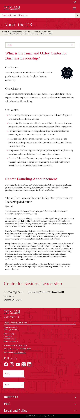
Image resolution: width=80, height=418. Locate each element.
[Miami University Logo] (12, 8)
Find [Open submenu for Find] (7, 403)
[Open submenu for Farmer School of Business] (77, 15)
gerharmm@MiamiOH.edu (39, 292)
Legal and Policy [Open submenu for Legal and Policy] (15, 410)
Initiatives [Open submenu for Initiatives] (11, 397)
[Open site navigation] (74, 8)
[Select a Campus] (40, 323)
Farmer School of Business (15, 15)
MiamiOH (5, 32)
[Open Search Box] (75, 2)
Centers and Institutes (42, 32)
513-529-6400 (20, 352)
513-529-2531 (25, 349)
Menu (10, 45)
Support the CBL (58, 292)
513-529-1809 (21, 346)
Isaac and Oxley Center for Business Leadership (20, 34)
